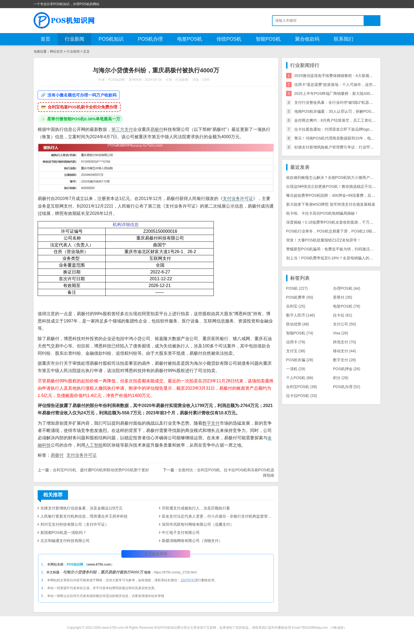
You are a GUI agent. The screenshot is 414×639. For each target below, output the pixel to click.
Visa (340, 333)
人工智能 (94, 445)
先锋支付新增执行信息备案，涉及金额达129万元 (81, 508)
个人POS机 (299, 378)
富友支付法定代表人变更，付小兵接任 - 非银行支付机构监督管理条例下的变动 (218, 516)
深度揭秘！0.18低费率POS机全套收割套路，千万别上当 (333, 222)
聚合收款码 (307, 39)
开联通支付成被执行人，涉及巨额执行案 (196, 508)
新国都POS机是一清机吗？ (63, 532)
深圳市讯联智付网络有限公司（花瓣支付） (198, 524)
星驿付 (342, 297)
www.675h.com (99, 564)
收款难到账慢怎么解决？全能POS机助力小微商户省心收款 (335, 177)
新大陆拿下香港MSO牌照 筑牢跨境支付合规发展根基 (331, 204)
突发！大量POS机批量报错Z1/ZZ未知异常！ (323, 240)
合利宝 (295, 306)
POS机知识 (111, 39)
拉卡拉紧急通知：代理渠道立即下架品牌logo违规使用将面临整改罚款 (352, 129)
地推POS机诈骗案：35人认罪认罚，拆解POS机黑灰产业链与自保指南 (353, 111)
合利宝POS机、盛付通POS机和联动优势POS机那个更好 (101, 470)
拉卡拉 (342, 315)
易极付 (156, 129)
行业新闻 (74, 39)
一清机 (295, 369)
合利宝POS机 (301, 387)
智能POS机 (268, 39)
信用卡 (295, 342)
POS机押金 (346, 369)
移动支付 (344, 351)
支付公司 (344, 324)
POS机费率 (299, 297)
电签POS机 (189, 39)
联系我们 (343, 39)
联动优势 (297, 324)
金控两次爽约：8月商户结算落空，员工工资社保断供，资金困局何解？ (354, 120)
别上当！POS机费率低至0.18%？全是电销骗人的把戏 (331, 258)
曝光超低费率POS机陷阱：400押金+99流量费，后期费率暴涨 (338, 195)
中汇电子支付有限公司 (181, 532)
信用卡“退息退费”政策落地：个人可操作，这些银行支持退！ (344, 84)
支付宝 (295, 351)
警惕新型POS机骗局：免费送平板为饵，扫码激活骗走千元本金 (339, 249)
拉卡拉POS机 (301, 395)
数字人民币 (300, 315)
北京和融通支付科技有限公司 (65, 540)
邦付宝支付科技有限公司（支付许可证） (74, 524)
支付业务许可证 (238, 198)
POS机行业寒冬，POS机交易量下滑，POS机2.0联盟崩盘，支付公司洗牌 (348, 231)
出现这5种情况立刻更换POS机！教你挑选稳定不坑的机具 (334, 186)
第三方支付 (122, 129)
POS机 (297, 288)
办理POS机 (346, 288)
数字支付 (211, 423)
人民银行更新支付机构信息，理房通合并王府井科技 (84, 516)
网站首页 (56, 51)
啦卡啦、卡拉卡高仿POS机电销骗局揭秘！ (322, 213)
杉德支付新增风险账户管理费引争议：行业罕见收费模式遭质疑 (347, 147)
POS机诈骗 (299, 360)
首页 (45, 39)
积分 (340, 378)
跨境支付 (344, 342)
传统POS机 (228, 39)
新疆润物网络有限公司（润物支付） (192, 540)
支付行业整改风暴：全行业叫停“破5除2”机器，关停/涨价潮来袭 (347, 102)
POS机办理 (150, 39)
